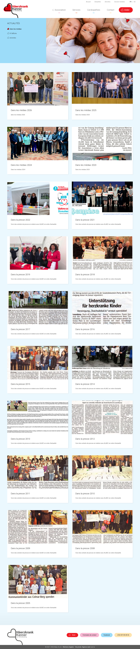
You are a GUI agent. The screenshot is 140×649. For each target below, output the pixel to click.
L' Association (59, 10)
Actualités (98, 2)
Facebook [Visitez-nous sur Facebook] (107, 635)
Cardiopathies (93, 10)
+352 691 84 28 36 (123, 635)
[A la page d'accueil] (16, 10)
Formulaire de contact (89, 635)
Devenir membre (119, 2)
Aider (126, 10)
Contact (110, 10)
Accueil (88, 2)
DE (134, 2)
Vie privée (78, 647)
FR (130, 2)
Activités (107, 2)
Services (76, 10)
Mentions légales (68, 647)
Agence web (86, 647)
